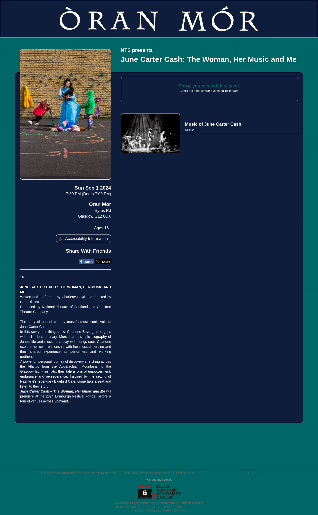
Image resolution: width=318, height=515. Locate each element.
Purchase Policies (263, 473)
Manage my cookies (159, 479)
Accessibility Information (83, 239)
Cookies (229, 473)
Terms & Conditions (208, 473)
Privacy (242, 473)
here (120, 473)
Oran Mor (100, 204)
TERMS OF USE (192, 507)
